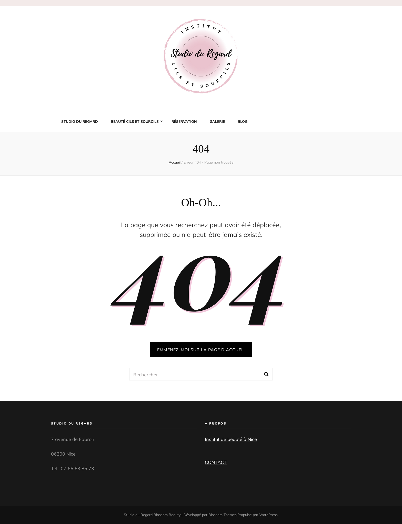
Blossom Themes (222, 514)
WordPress (268, 514)
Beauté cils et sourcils (135, 121)
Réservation (184, 121)
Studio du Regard (79, 121)
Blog (242, 121)
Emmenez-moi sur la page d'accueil (201, 349)
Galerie (217, 121)
